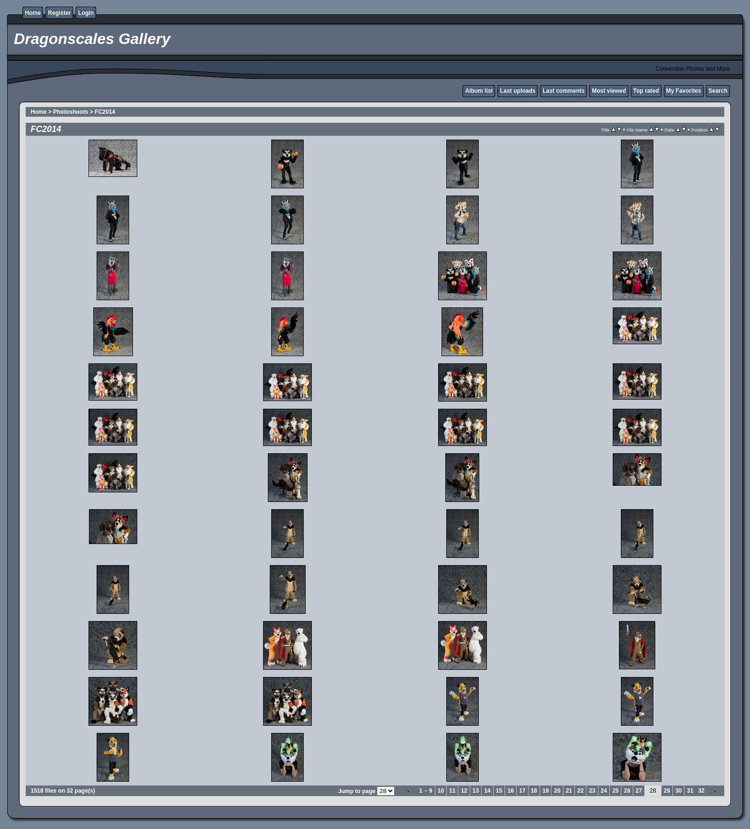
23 (592, 790)
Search (718, 90)
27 (639, 790)
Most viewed (609, 90)
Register (59, 13)
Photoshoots (70, 112)
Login (86, 13)
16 (510, 790)
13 (476, 790)
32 (701, 790)
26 (627, 790)
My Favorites (683, 90)
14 (487, 790)
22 (580, 790)
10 (441, 790)
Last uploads (517, 90)
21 (569, 790)
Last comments (563, 90)
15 (499, 790)
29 (667, 790)
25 (615, 790)
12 (464, 790)
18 (534, 790)
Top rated (646, 90)
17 (522, 790)
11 (452, 790)
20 (557, 790)
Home (33, 13)
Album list (479, 90)
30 (678, 790)
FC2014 (105, 112)
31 (690, 790)
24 (604, 790)
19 (545, 790)
